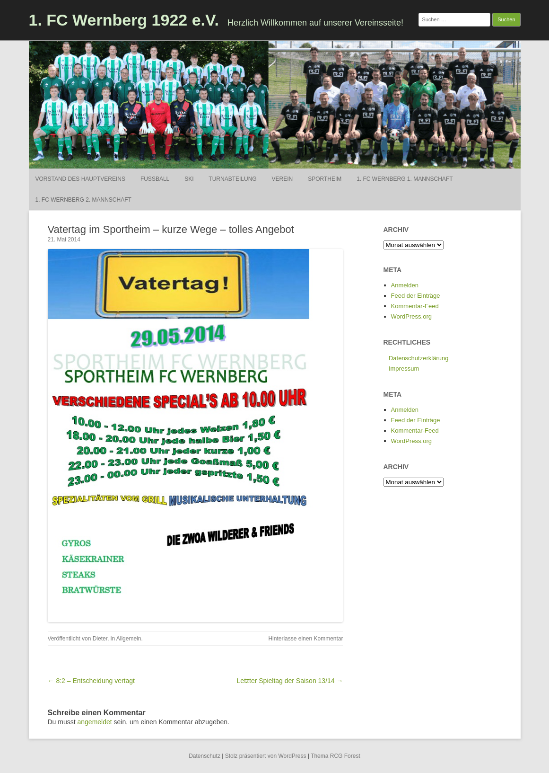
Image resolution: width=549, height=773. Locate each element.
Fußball (154, 179)
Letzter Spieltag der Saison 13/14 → (290, 680)
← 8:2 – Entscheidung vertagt (91, 680)
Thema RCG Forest (335, 756)
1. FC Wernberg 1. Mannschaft (405, 179)
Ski (188, 179)
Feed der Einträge (415, 295)
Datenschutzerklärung (418, 358)
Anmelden (405, 285)
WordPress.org (411, 316)
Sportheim (324, 179)
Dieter (100, 638)
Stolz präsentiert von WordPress (265, 756)
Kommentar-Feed (415, 306)
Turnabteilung (232, 179)
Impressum (404, 368)
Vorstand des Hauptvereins (80, 179)
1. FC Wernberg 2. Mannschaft (83, 199)
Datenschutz (204, 756)
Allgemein (128, 638)
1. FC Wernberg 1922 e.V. (124, 20)
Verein (282, 179)
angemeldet (95, 722)
